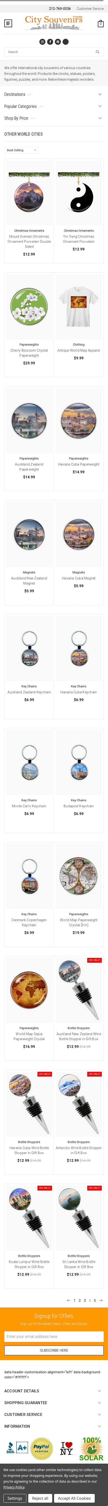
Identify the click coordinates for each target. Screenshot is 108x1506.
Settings (14, 1498)
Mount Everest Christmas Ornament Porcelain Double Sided (29, 242)
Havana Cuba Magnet (79, 578)
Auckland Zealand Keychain (29, 692)
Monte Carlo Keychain (29, 806)
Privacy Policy (13, 1487)
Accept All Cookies (74, 1498)
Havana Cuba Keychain (78, 692)
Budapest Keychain (79, 806)
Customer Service (90, 9)
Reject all (40, 1498)
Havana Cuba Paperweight (79, 464)
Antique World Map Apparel (79, 350)
